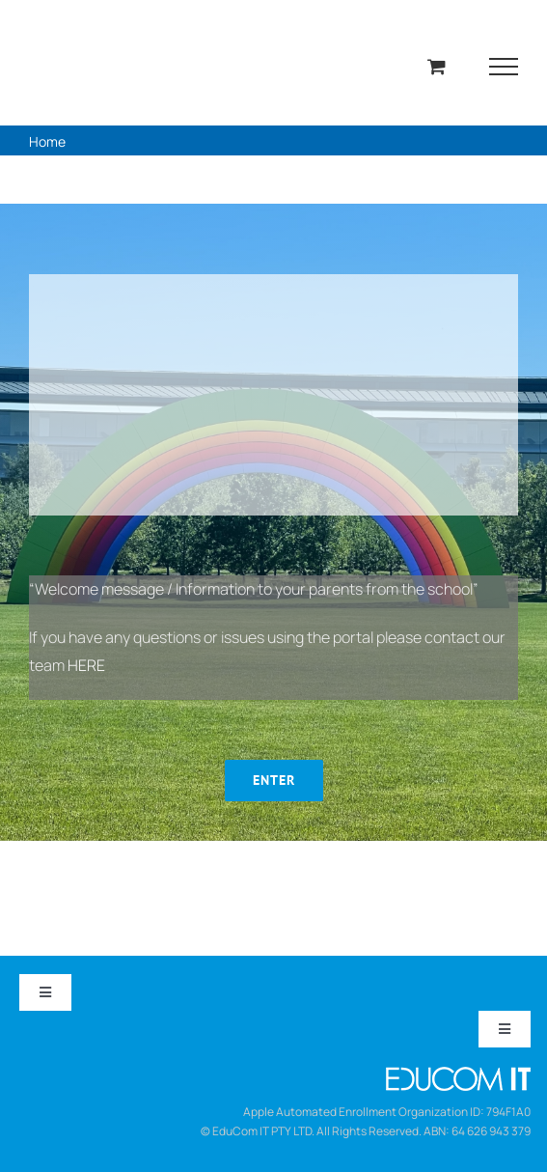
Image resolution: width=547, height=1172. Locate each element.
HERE (86, 665)
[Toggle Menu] (504, 66)
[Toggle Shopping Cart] (436, 66)
